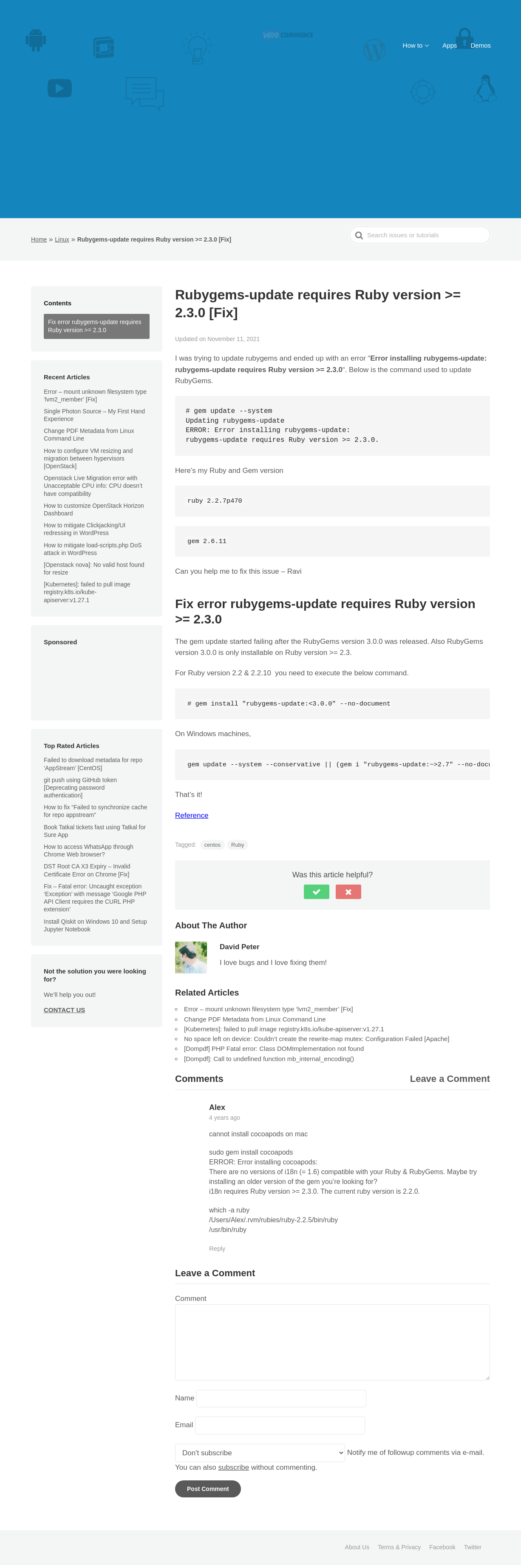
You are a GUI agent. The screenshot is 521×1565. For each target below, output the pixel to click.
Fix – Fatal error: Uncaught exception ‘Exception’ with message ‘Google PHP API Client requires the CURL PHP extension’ (95, 898)
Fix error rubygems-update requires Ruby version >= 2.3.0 (94, 326)
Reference (191, 815)
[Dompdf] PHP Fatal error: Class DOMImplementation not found (274, 1048)
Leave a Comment (450, 1078)
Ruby (237, 845)
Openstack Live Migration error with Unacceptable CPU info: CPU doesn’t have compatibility (93, 486)
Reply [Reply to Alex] (217, 1248)
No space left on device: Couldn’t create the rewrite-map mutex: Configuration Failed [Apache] (317, 1038)
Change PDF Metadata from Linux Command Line (89, 434)
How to (413, 45)
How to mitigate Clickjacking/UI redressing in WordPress (84, 529)
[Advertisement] (260, 154)
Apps (449, 45)
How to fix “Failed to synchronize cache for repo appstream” (95, 811)
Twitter (472, 1547)
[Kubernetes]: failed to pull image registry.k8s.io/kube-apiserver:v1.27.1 (87, 592)
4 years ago (224, 1117)
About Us (357, 1547)
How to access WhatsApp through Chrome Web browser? (88, 850)
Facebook (442, 1547)
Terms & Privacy (399, 1547)
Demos (480, 45)
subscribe (233, 1467)
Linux (62, 239)
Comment (191, 1299)
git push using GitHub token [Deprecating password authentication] (80, 788)
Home (39, 239)
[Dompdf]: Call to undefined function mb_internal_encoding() (269, 1058)
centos (212, 845)
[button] (316, 892)
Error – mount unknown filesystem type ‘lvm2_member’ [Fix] (268, 1009)
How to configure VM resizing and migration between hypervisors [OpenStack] (88, 458)
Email (184, 1425)
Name (184, 1398)
